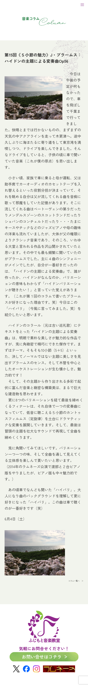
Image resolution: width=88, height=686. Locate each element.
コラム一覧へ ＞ (75, 580)
